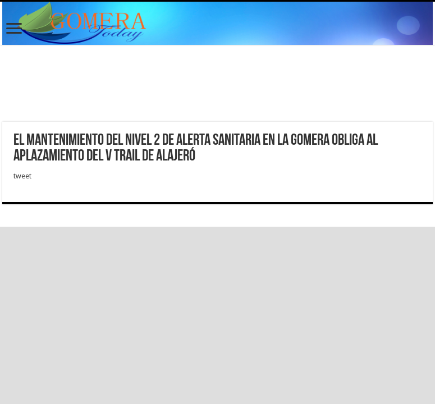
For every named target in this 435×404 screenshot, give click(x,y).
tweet (22, 176)
